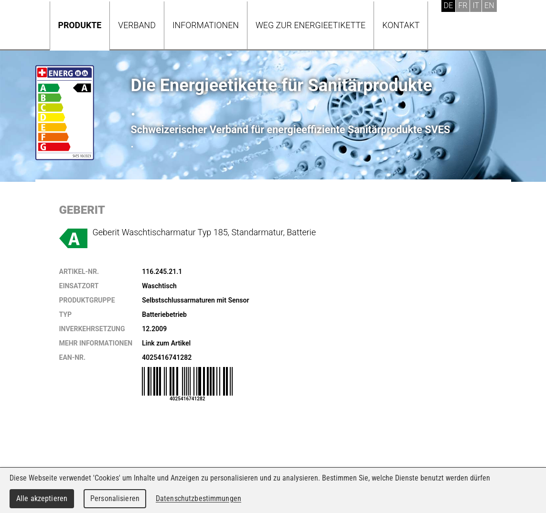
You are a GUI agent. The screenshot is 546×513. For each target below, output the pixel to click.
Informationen (205, 25)
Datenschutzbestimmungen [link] (198, 498)
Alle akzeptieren (41, 498)
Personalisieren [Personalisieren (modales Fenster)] (114, 498)
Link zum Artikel (166, 343)
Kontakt (400, 25)
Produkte (80, 25)
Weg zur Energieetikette (310, 25)
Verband (137, 25)
